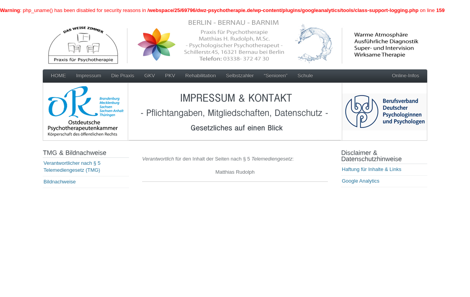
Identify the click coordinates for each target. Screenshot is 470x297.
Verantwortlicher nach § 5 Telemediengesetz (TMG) (72, 166)
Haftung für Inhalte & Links (371, 169)
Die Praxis (122, 75)
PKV (170, 75)
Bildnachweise (60, 182)
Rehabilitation (200, 75)
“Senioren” (275, 75)
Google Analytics (360, 181)
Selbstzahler (240, 75)
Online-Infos (405, 75)
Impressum (88, 75)
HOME (58, 75)
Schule (305, 75)
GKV (149, 75)
